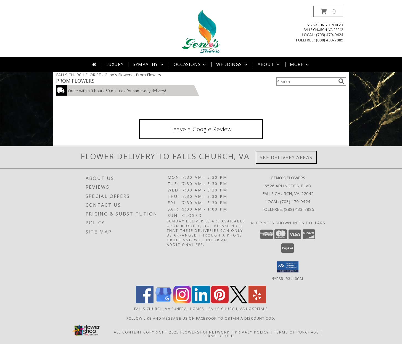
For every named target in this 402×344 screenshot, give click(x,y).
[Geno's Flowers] (200, 31)
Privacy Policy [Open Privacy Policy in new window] (252, 331)
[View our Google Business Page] (163, 301)
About (269, 64)
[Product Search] (306, 81)
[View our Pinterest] (220, 301)
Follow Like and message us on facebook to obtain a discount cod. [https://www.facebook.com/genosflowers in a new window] (200, 318)
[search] (341, 81)
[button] (328, 11)
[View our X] (238, 301)
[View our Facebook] (145, 301)
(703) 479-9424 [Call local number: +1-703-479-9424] (329, 34)
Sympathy (149, 64)
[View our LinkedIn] (201, 301)
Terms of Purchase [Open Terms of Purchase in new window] (296, 331)
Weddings (232, 64)
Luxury (114, 64)
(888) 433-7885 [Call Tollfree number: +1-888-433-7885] (299, 209)
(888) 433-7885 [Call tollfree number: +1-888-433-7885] (329, 40)
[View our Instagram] (182, 301)
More (300, 64)
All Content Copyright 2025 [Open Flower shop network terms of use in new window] (146, 331)
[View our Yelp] (257, 301)
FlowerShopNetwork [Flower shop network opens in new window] (205, 331)
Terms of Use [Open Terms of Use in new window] (218, 335)
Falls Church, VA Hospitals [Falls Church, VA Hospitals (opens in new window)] (238, 308)
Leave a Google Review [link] (201, 129)
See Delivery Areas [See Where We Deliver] (286, 157)
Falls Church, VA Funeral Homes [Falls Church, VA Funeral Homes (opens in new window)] (169, 308)
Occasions (190, 64)
